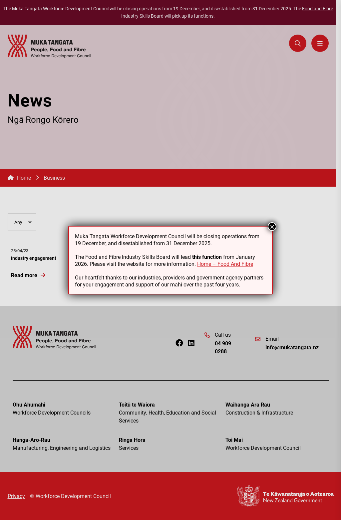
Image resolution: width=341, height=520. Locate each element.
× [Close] (272, 226)
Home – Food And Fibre (225, 263)
